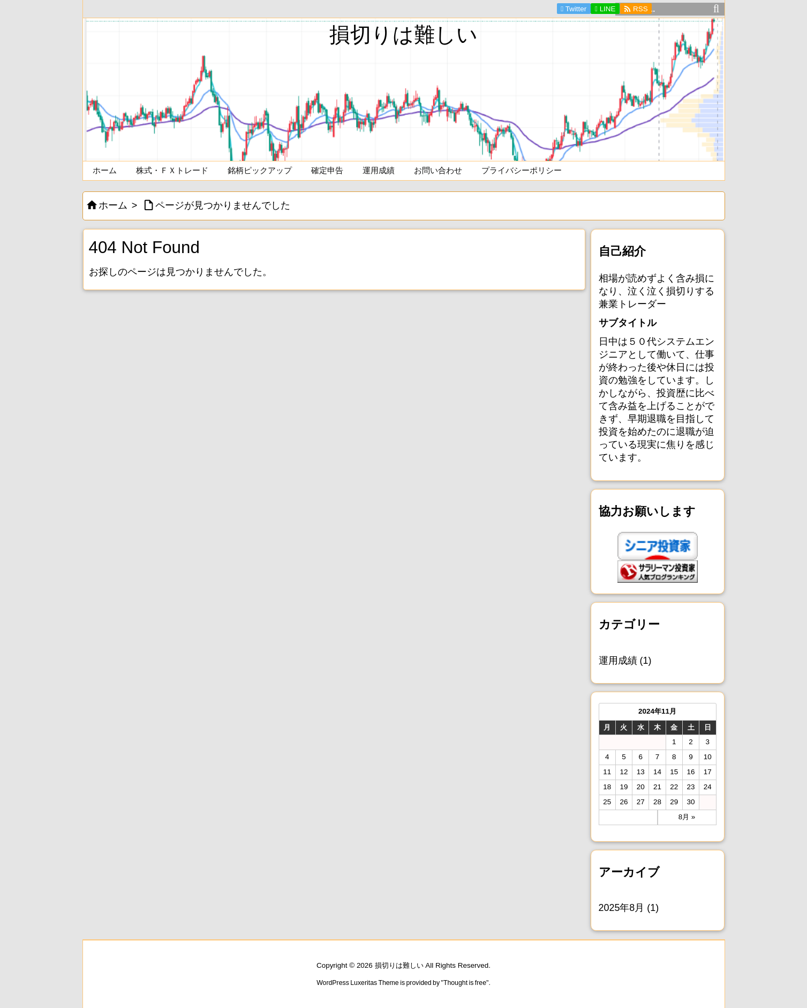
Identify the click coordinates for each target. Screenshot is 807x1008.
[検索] (716, 9)
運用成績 (625, 660)
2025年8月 (629, 907)
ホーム (113, 205)
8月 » (687, 817)
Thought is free (464, 983)
